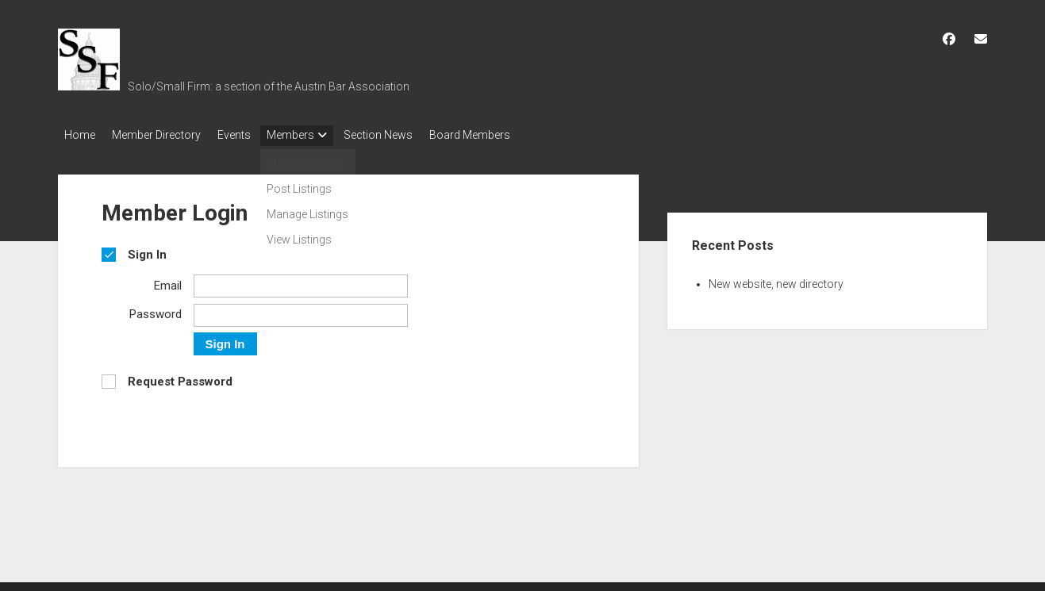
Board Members (506, 135)
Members (312, 135)
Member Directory (163, 135)
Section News (407, 135)
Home (79, 135)
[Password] (301, 310)
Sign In (225, 339)
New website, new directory (776, 279)
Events (248, 135)
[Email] (301, 281)
